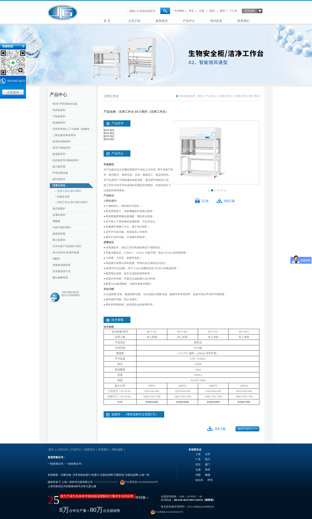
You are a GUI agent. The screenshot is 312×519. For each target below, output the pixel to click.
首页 (200, 96)
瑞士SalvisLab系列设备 (65, 252)
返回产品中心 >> (247, 428)
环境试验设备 (60, 172)
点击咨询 (13, 92)
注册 (201, 10)
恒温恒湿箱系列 (61, 141)
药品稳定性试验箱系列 (65, 160)
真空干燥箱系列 (61, 147)
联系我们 (243, 20)
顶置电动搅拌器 (61, 265)
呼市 (210, 480)
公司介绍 (134, 20)
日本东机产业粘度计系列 (66, 246)
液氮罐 (56, 221)
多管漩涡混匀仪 (61, 271)
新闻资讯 (162, 20)
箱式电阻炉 (58, 208)
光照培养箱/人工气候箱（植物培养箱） (73, 128)
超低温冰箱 (58, 233)
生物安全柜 (63, 196)
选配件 (56, 258)
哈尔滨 (199, 480)
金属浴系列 (58, 214)
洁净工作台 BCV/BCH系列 (72, 202)
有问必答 (216, 20)
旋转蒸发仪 (58, 179)
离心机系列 (58, 239)
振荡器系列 (58, 154)
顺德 (207, 474)
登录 (191, 10)
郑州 (207, 469)
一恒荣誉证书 (55, 463)
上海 (198, 454)
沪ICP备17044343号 (106, 482)
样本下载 (229, 200)
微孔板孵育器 (60, 277)
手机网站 (179, 10)
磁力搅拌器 (58, 166)
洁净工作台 (58, 185)
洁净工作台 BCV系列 (69, 191)
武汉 (198, 464)
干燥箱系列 (58, 116)
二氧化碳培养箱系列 (64, 135)
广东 (198, 459)
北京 (207, 454)
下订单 (233, 10)
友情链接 (131, 449)
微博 (222, 10)
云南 (198, 469)
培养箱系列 (58, 110)
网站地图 (117, 449)
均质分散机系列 (61, 227)
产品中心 (189, 20)
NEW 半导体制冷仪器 (64, 103)
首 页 (107, 20)
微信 (212, 10)
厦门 (207, 464)
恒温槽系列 (58, 122)
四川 (207, 459)
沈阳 (198, 474)
